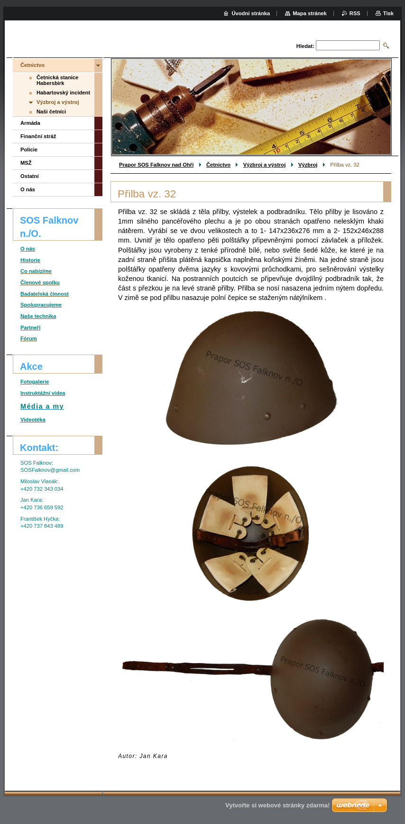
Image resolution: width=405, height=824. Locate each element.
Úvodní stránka (250, 13)
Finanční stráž (38, 136)
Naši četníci (51, 111)
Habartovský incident (63, 92)
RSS (355, 13)
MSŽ (26, 163)
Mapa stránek (310, 13)
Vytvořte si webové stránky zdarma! (277, 805)
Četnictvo (218, 165)
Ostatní (29, 176)
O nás (27, 189)
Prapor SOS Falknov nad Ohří (156, 165)
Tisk (388, 13)
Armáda (30, 123)
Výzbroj (307, 165)
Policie (28, 149)
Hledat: (305, 46)
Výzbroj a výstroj (264, 165)
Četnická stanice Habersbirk (57, 80)
